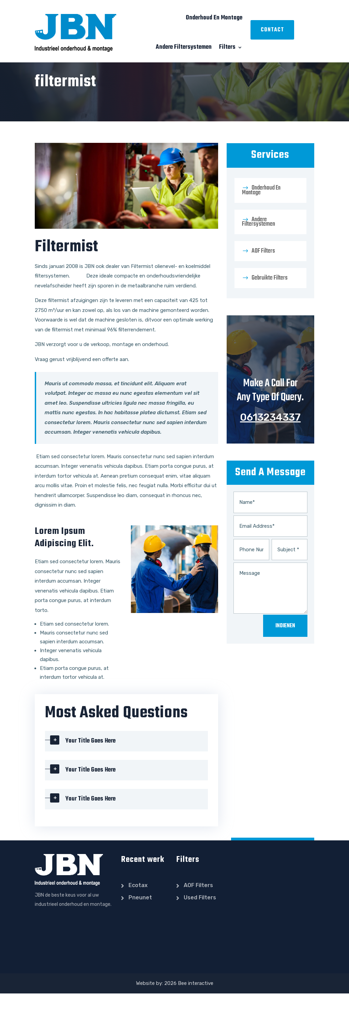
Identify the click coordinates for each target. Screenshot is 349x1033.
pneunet (140, 937)
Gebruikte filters (270, 318)
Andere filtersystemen (184, 47)
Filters (227, 47)
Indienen (285, 665)
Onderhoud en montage (214, 18)
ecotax (138, 925)
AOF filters (263, 291)
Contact (272, 30)
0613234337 (270, 457)
